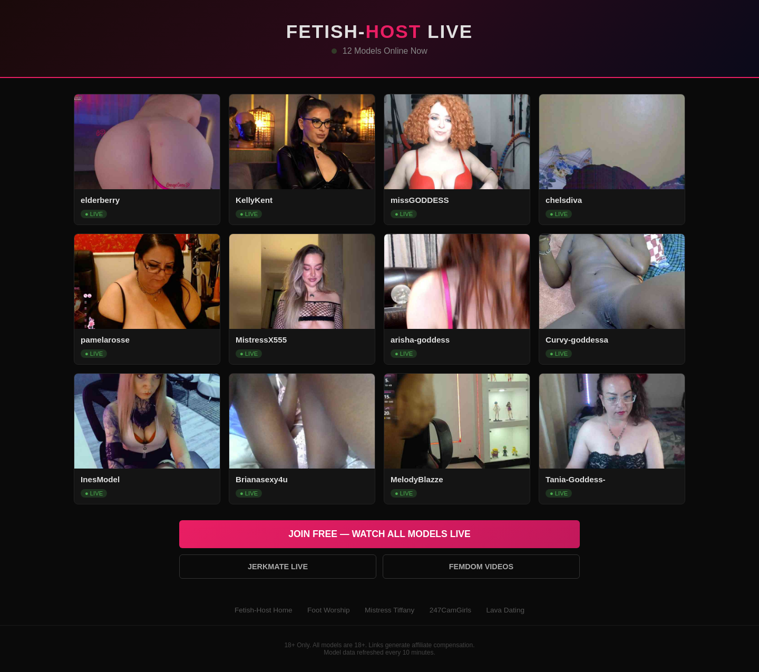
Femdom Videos (481, 566)
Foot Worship (328, 610)
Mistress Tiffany (389, 610)
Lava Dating (505, 610)
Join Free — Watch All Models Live (379, 534)
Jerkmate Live (278, 566)
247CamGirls (450, 610)
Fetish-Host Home (264, 610)
